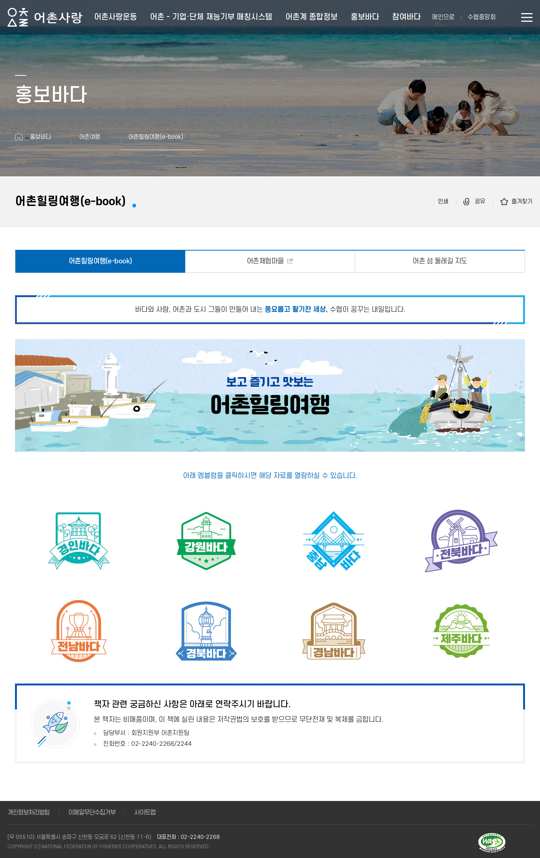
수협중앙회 (482, 17)
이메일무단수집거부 (92, 812)
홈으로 (18, 136)
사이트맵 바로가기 (526, 17)
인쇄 (443, 201)
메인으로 (443, 17)
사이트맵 (144, 812)
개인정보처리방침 (29, 812)
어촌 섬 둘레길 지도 (439, 261)
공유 (480, 201)
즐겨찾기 (522, 201)
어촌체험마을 (266, 261)
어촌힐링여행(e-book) (100, 261)
